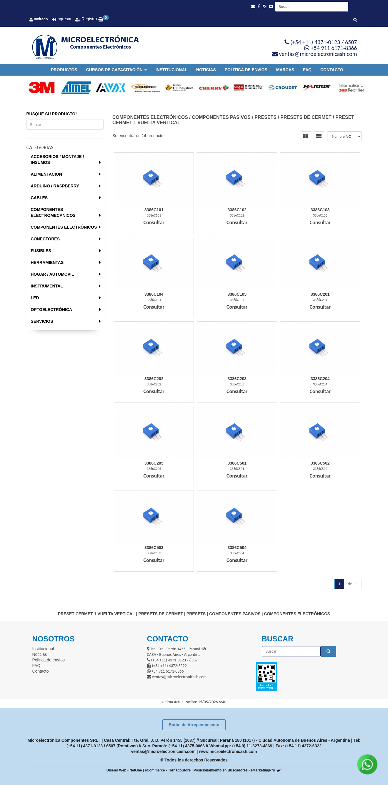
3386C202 (154, 378)
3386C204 (320, 378)
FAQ (307, 69)
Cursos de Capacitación (116, 69)
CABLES (39, 197)
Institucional (171, 69)
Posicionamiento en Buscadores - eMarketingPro (234, 770)
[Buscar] (355, 20)
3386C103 (320, 209)
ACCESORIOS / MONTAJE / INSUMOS (57, 159)
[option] (39, 87)
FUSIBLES (41, 250)
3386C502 (320, 463)
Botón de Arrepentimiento (194, 724)
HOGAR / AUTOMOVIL (52, 274)
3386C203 (237, 378)
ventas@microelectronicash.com (163, 751)
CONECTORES (45, 239)
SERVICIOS (42, 321)
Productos (64, 69)
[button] (253, 6)
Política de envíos (246, 69)
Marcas (285, 69)
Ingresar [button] (63, 18)
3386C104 (154, 294)
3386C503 (154, 547)
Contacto (331, 69)
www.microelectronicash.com (228, 751)
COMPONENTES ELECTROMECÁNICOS (53, 212)
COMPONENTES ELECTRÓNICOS (64, 227)
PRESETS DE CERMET (305, 117)
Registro (88, 18)
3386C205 (154, 463)
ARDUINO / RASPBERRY (55, 186)
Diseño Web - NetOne (124, 770)
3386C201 (320, 294)
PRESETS (265, 117)
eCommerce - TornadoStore (168, 770)
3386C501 (237, 463)
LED (35, 297)
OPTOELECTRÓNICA (51, 309)
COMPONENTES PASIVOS (221, 117)
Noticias (206, 69)
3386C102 (237, 209)
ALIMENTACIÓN (46, 174)
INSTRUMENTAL (47, 286)
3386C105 (237, 294)
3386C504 (237, 547)
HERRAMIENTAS (47, 262)
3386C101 (154, 209)
